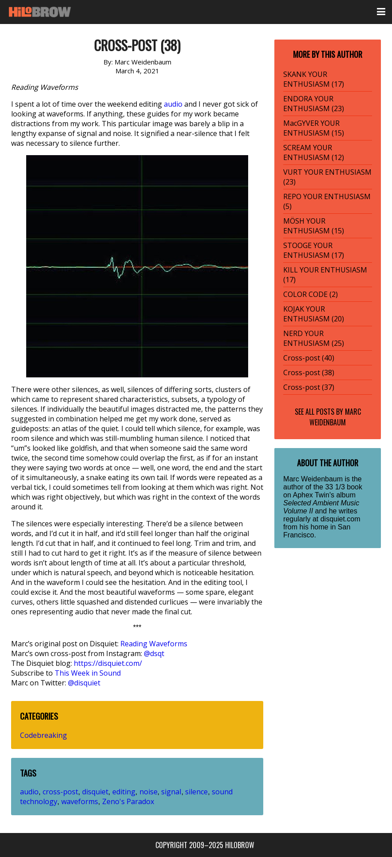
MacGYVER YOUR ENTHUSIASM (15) (313, 128)
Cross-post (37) (308, 387)
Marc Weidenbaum (335, 417)
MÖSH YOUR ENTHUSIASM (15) (313, 226)
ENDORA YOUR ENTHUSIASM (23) (313, 103)
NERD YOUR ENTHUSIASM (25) (313, 338)
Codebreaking (43, 735)
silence (196, 792)
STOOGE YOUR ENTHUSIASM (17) (313, 250)
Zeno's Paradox (128, 801)
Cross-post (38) (308, 372)
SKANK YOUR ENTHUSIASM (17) (313, 79)
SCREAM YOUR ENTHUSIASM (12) (313, 152)
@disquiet (84, 683)
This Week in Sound (88, 673)
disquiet (95, 792)
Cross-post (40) (308, 358)
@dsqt (154, 653)
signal (171, 792)
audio (173, 104)
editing (123, 792)
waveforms (79, 801)
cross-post (60, 792)
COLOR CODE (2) (310, 294)
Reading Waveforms (153, 644)
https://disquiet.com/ (108, 663)
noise (148, 792)
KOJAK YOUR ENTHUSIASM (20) (313, 314)
